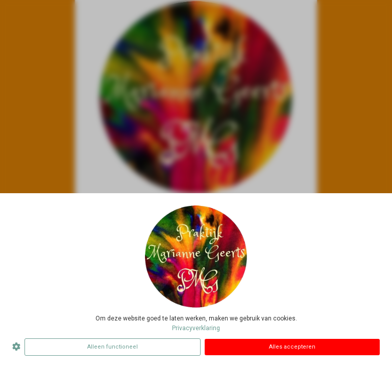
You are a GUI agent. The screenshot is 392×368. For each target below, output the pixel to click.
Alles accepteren (292, 346)
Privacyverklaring (196, 328)
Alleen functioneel (112, 346)
